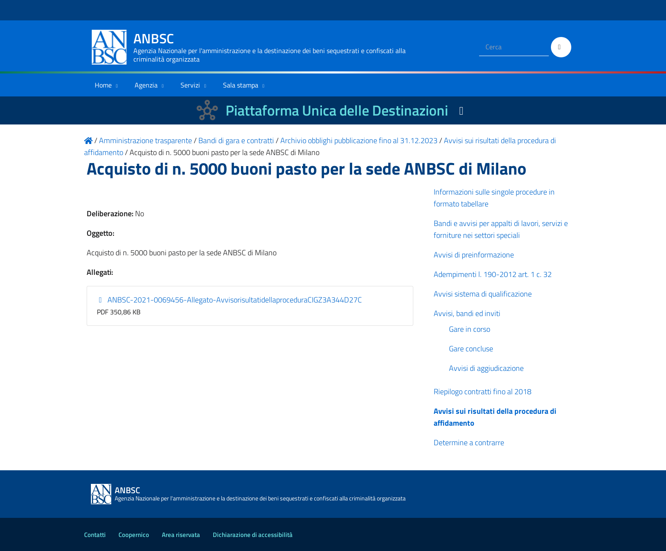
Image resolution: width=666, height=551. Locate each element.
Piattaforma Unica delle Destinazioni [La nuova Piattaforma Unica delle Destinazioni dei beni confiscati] (337, 110)
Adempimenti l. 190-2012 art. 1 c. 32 (493, 274)
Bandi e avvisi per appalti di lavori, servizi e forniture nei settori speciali (501, 229)
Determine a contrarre (469, 442)
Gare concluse (471, 348)
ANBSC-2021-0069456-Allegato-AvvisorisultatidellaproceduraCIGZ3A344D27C (229, 299)
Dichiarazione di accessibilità (253, 535)
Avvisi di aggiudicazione (486, 368)
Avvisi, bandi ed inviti (467, 313)
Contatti (95, 535)
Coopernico (134, 535)
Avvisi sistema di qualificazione (483, 294)
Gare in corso (469, 329)
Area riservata (181, 535)
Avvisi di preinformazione (474, 254)
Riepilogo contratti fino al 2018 (482, 391)
